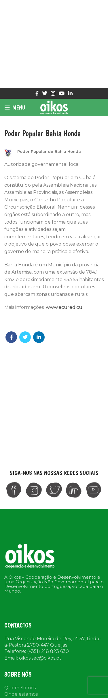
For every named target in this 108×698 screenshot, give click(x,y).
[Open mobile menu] (14, 107)
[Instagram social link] (53, 93)
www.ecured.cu (64, 307)
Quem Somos (20, 687)
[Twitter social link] (44, 93)
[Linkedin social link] (70, 93)
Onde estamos (21, 694)
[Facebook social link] (37, 93)
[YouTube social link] (61, 93)
